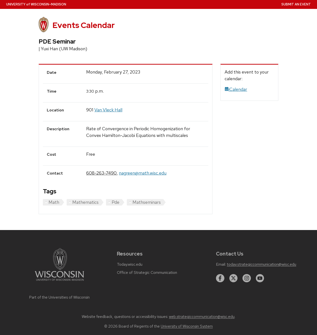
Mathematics (85, 202)
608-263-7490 (101, 173)
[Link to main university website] (59, 281)
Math (54, 202)
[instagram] (246, 278)
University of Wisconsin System (187, 326)
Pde (115, 202)
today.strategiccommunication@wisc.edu (261, 264)
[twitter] (233, 278)
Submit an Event (296, 4)
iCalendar (236, 89)
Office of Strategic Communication (147, 272)
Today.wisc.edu (129, 264)
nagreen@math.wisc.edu (142, 173)
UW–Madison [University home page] (36, 4)
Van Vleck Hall (108, 110)
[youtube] (260, 278)
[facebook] (220, 278)
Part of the (59, 297)
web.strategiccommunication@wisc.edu (202, 316)
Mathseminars (146, 202)
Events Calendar (84, 25)
